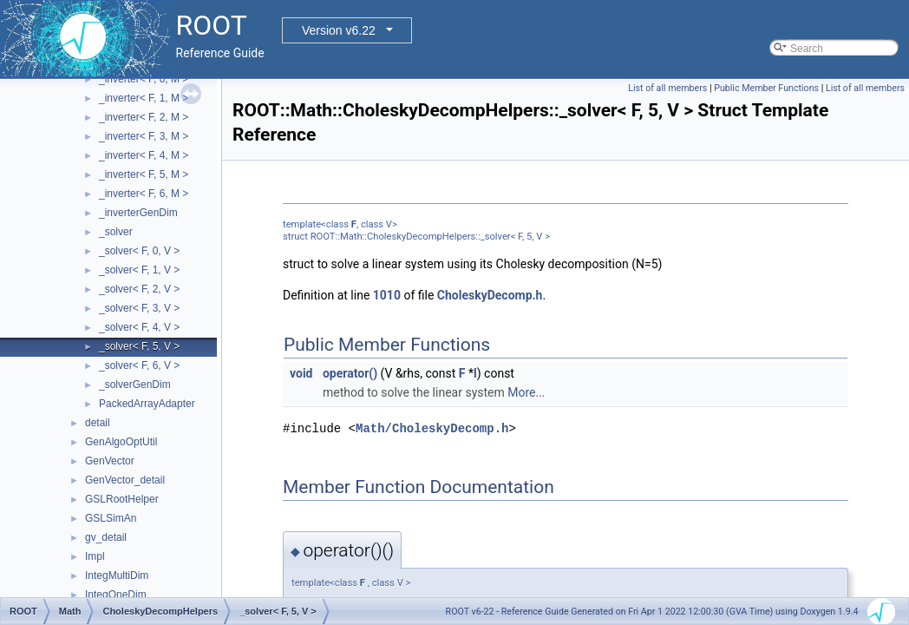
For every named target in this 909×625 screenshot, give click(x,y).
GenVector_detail (125, 480)
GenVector (109, 461)
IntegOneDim (116, 595)
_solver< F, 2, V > (139, 289)
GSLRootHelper (122, 499)
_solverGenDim (135, 384)
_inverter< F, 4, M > (143, 155)
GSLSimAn (110, 518)
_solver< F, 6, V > (139, 365)
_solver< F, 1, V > (139, 270)
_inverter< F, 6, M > (143, 194)
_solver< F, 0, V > (139, 251)
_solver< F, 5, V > (139, 346)
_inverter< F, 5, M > (143, 174)
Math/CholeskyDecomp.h (432, 428)
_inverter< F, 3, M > (143, 136)
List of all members (667, 88)
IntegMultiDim (116, 575)
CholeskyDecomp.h (490, 295)
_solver (116, 232)
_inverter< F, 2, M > (143, 117)
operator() (350, 373)
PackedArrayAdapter (147, 404)
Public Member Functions (766, 88)
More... (526, 392)
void (301, 373)
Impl (95, 556)
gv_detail (106, 537)
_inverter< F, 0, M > (143, 79)
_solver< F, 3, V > (139, 308)
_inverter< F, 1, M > (143, 98)
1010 (387, 295)
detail (97, 423)
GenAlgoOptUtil (121, 442)
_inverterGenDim (138, 213)
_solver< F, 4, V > (139, 327)
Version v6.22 (339, 30)
